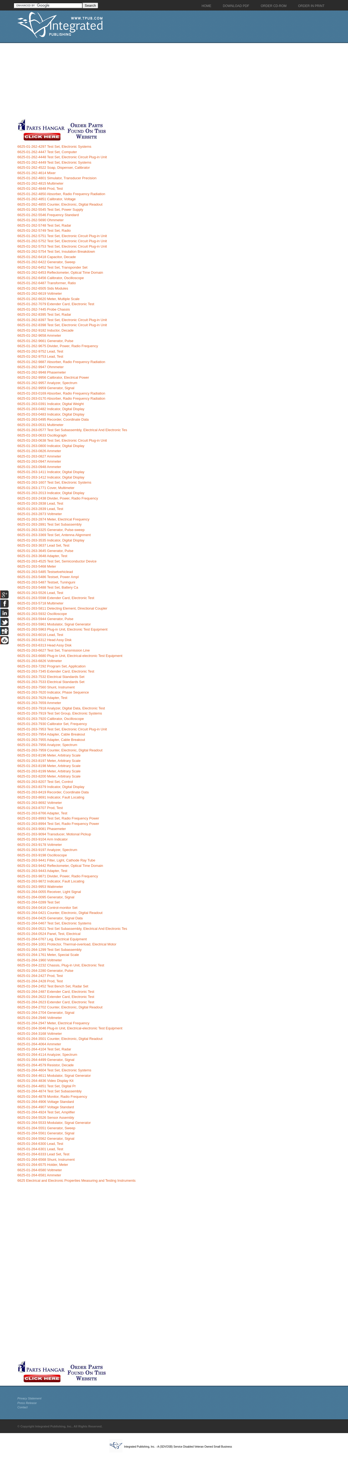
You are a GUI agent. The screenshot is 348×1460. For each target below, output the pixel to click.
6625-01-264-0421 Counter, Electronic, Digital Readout (60, 913)
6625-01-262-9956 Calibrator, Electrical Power (53, 377)
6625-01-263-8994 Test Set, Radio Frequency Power (58, 824)
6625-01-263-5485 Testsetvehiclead (45, 572)
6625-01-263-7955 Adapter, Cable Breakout (51, 740)
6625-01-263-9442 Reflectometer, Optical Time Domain (60, 866)
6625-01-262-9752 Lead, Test (40, 351)
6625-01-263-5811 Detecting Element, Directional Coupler (62, 608)
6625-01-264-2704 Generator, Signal (45, 1013)
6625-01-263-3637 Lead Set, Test (43, 545)
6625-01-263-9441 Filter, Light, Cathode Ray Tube (56, 860)
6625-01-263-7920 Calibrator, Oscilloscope (50, 719)
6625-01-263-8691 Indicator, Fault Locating (50, 797)
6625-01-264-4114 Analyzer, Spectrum (47, 1055)
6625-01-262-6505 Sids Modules (42, 288)
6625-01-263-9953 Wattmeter (40, 887)
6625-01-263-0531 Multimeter (40, 425)
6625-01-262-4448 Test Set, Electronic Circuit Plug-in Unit (62, 157)
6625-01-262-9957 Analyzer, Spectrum (47, 383)
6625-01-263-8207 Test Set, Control (45, 782)
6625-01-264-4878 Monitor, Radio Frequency (52, 1097)
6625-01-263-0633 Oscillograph (42, 435)
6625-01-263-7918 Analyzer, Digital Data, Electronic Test (61, 708)
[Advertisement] (131, 80)
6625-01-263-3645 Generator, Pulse (45, 551)
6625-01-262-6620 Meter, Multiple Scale (48, 299)
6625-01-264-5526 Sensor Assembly (45, 1118)
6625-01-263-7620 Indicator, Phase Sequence (53, 692)
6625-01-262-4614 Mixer (36, 173)
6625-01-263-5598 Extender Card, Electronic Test (55, 598)
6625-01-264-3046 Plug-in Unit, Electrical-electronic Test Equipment (70, 1028)
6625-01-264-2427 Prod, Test (40, 976)
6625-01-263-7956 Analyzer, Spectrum (47, 745)
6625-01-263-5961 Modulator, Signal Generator (54, 624)
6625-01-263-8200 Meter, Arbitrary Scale (49, 776)
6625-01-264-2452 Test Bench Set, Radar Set (52, 986)
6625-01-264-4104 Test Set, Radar (44, 1049)
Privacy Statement (29, 1398)
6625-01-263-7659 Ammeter (39, 703)
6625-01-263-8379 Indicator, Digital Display (50, 787)
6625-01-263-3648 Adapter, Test (42, 556)
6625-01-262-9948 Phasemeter (41, 372)
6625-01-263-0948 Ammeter (39, 467)
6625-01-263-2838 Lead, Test (40, 503)
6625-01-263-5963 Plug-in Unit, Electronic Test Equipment (62, 629)
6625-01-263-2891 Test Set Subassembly (49, 524)
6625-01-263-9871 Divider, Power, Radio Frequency (57, 876)
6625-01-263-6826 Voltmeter (39, 661)
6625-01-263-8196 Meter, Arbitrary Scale (49, 755)
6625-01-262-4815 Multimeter (40, 183)
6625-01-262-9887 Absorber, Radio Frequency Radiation (61, 362)
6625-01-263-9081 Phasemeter (41, 829)
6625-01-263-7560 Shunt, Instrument (46, 687)
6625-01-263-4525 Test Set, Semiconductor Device (57, 561)
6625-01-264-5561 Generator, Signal (45, 1133)
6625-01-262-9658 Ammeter (39, 335)
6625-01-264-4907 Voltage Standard (45, 1107)
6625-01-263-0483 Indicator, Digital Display (50, 414)
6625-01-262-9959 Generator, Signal (45, 388)
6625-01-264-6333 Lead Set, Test (43, 1154)
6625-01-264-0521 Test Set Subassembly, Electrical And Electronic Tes (72, 929)
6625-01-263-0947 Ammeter (39, 461)
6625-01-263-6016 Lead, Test (40, 635)
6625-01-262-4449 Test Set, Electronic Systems (54, 162)
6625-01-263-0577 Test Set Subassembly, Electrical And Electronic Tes (72, 430)
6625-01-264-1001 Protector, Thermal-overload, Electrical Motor (66, 944)
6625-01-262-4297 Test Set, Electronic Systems (54, 147)
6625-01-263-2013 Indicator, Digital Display (50, 493)
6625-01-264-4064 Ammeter (39, 1044)
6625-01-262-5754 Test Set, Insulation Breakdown (56, 251)
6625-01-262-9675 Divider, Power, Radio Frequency (57, 346)
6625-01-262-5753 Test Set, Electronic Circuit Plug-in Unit (62, 246)
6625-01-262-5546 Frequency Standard (48, 215)
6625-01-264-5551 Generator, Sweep (46, 1128)
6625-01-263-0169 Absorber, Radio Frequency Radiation (61, 393)
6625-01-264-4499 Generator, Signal (45, 1060)
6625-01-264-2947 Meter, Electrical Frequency (53, 1023)
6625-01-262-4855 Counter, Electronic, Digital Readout (60, 204)
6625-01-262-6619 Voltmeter (39, 293)
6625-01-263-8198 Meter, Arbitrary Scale (49, 766)
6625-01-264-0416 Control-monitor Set (47, 908)
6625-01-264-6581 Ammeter (39, 1175)
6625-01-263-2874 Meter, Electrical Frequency (53, 519)
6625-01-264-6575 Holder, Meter (42, 1165)
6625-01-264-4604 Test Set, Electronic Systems (54, 1070)
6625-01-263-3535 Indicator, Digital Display (50, 540)
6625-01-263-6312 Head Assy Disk (44, 640)
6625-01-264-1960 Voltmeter (39, 960)
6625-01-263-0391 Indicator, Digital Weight (50, 404)
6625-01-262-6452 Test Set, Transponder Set (52, 267)
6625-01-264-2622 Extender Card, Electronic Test (55, 997)
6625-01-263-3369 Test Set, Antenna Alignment (54, 535)
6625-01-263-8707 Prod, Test (40, 808)
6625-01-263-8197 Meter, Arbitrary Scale (49, 761)
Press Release (27, 1403)
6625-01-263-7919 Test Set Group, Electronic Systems (59, 713)
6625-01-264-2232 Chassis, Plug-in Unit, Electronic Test (60, 965)
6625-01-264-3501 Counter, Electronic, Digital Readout (60, 1039)
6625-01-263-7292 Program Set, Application (51, 666)
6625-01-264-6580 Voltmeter (39, 1170)
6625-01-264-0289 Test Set (38, 902)
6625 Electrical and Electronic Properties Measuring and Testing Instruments (76, 1180)
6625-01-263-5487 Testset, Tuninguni (46, 582)
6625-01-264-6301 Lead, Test (40, 1149)
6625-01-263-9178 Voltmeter (39, 845)
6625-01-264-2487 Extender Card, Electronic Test (55, 992)
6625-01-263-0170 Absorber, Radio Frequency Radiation (61, 398)
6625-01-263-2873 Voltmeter (39, 514)
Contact (22, 1407)
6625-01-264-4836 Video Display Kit (45, 1081)
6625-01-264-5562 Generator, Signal (45, 1139)
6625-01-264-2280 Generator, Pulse (45, 971)
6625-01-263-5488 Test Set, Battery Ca (47, 587)
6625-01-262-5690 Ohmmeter (40, 220)
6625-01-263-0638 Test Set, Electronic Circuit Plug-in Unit (62, 440)
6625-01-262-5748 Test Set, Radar (44, 225)
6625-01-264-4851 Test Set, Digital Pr (46, 1086)
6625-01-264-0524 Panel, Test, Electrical (49, 934)
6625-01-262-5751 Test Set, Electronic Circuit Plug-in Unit (62, 236)
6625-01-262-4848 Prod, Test (40, 189)
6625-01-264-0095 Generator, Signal (45, 897)
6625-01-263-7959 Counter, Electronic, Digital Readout (60, 750)
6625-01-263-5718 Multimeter (40, 603)
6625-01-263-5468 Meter (36, 566)
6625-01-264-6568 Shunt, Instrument (46, 1160)
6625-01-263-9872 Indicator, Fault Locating (50, 881)
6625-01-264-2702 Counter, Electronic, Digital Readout (60, 1007)
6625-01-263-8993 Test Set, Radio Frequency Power (58, 818)
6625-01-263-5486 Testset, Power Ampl (48, 577)
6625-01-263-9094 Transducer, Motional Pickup (54, 834)
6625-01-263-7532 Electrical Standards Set (50, 677)
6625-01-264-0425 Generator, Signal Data (50, 918)
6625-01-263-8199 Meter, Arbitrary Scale (49, 771)
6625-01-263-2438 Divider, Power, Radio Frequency (57, 498)
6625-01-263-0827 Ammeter (39, 456)
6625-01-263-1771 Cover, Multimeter (45, 488)
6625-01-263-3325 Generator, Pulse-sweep (51, 530)
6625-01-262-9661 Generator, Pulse (45, 341)
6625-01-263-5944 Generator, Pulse (45, 619)
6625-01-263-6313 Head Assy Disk (44, 645)
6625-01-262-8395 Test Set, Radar (44, 314)
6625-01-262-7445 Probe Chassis (43, 309)
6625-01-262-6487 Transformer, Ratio (46, 283)
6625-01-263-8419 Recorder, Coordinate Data (53, 792)
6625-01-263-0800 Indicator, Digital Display (50, 446)
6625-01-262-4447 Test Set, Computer (47, 152)
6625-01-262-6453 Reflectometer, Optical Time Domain (60, 272)
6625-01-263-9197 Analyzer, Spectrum (47, 850)
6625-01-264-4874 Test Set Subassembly (49, 1091)
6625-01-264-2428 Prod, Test (40, 981)
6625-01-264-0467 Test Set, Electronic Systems (54, 923)
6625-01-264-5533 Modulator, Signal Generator (54, 1123)
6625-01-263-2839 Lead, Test (40, 509)
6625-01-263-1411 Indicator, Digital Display (50, 472)
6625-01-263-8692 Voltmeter (39, 803)
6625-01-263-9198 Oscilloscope (42, 855)
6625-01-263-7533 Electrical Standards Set (50, 682)
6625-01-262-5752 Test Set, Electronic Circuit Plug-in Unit (62, 241)
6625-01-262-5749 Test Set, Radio (44, 230)
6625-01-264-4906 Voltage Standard (45, 1102)
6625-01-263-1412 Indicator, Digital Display (50, 477)
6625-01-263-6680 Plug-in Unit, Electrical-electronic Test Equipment (70, 656)
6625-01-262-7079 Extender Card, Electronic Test (55, 304)
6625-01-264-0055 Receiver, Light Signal (49, 892)
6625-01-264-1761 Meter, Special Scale (48, 955)
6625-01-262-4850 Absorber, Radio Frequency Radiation (61, 194)
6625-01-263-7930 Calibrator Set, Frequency (52, 724)
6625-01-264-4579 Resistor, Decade (45, 1065)
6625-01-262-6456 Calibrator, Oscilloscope (50, 278)
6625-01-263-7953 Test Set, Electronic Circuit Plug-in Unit (62, 729)
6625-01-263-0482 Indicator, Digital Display (50, 409)
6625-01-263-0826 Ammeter (39, 451)
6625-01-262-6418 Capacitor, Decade (46, 257)
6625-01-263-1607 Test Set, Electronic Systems (54, 482)
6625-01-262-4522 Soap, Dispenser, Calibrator (53, 168)
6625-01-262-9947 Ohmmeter (40, 367)
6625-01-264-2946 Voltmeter (39, 1018)
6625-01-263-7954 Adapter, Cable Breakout (51, 734)
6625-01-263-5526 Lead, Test (40, 593)
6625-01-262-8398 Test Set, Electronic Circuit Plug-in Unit (62, 325)
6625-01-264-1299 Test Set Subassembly (49, 950)
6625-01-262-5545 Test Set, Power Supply (50, 209)
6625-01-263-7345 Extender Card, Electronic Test (55, 671)
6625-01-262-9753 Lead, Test (40, 356)
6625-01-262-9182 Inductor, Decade (45, 330)
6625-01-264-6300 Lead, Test (40, 1144)
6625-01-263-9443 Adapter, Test (42, 871)
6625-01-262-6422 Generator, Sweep (46, 262)
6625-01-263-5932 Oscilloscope (42, 614)
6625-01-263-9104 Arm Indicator (42, 839)
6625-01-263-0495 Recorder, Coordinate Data (53, 419)
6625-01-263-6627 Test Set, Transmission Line (53, 650)
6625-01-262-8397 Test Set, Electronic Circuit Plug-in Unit (62, 320)
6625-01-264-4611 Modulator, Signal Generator (54, 1076)
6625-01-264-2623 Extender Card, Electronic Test (55, 1002)
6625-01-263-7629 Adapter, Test (42, 698)
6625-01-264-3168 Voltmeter (39, 1034)
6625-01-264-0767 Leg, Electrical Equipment (52, 939)
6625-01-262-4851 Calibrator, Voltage (46, 199)
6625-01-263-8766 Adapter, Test (42, 813)
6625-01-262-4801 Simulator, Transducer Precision (56, 178)
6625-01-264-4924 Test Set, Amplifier (46, 1112)
